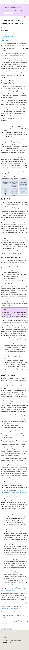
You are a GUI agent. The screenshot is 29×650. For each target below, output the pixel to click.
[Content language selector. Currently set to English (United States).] (9, 634)
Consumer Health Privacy (8, 644)
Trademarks (5, 646)
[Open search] (23, 2)
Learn (2, 16)
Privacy (10, 642)
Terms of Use (18, 644)
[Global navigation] (1, 2)
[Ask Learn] (24, 17)
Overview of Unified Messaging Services (10, 33)
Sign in (26, 1)
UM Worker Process (6, 38)
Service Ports (4, 34)
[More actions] (27, 17)
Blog (19, 640)
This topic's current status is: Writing (17, 45)
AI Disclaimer (5, 640)
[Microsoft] (14, 2)
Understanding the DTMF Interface (9, 608)
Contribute (5, 642)
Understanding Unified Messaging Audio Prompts (12, 496)
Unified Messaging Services (7, 36)
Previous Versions (13, 640)
